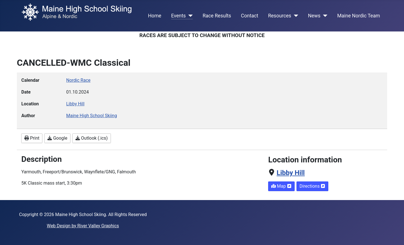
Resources (279, 16)
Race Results (217, 16)
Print (31, 138)
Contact (249, 16)
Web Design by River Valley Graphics (83, 225)
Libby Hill (291, 173)
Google (57, 138)
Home (154, 16)
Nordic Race (78, 80)
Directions (312, 186)
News (314, 16)
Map (281, 186)
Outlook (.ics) (91, 138)
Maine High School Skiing (91, 115)
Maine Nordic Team (358, 16)
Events (178, 16)
